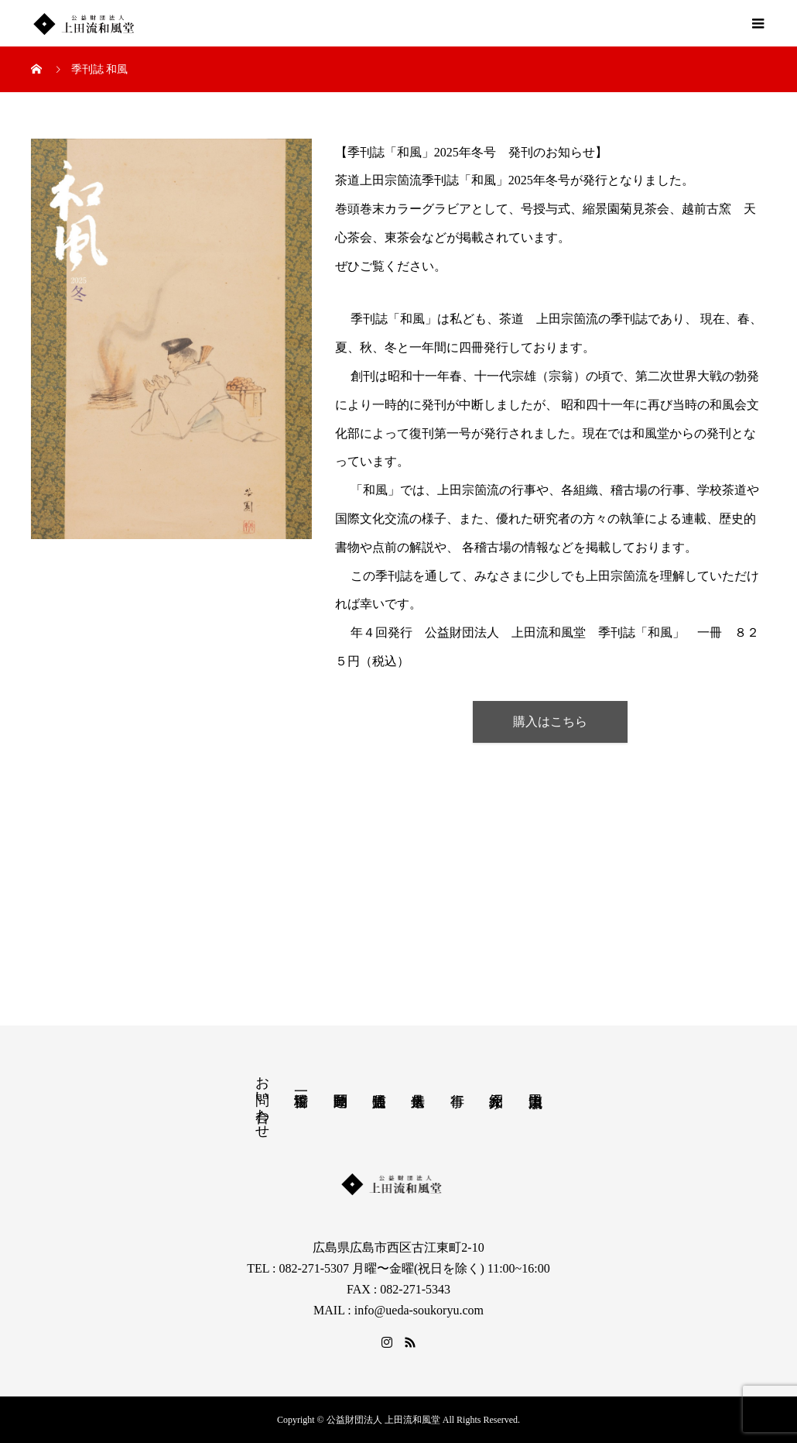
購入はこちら (550, 721)
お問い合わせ (262, 1099)
